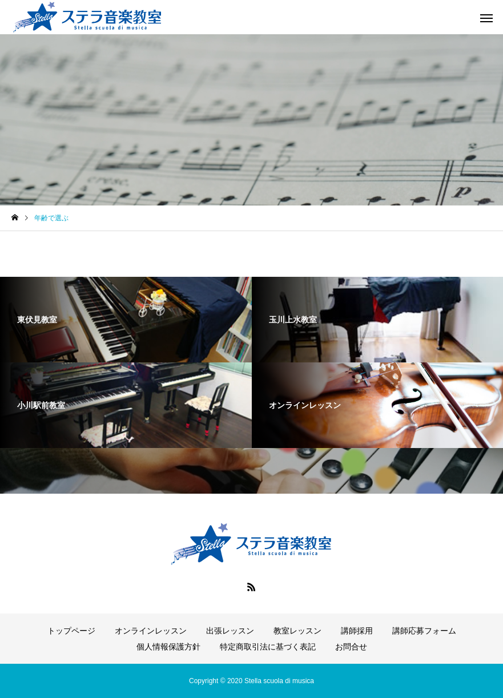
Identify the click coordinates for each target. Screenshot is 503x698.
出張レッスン (230, 630)
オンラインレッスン (151, 630)
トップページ (71, 630)
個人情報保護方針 (168, 646)
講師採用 (357, 630)
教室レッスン (297, 630)
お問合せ (351, 646)
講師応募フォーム (424, 630)
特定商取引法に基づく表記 (268, 646)
